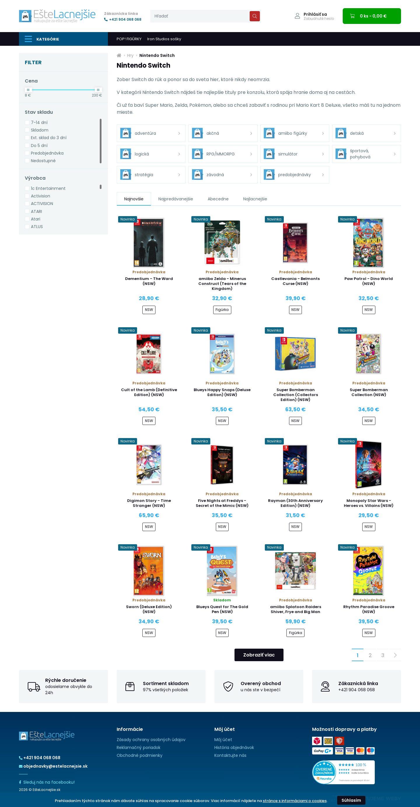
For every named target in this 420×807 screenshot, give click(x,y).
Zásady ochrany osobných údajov (151, 740)
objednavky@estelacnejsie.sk (53, 766)
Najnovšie (134, 199)
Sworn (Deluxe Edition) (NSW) (149, 609)
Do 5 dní (39, 145)
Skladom (39, 130)
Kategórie (42, 39)
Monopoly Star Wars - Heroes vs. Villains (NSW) (368, 503)
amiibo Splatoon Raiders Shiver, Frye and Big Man (295, 609)
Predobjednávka (47, 153)
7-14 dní (39, 122)
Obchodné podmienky (139, 755)
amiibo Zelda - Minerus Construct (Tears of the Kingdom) (222, 283)
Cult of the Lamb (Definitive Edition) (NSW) (149, 392)
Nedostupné (43, 161)
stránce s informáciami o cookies (295, 801)
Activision (40, 196)
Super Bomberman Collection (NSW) (369, 392)
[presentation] (205, 16)
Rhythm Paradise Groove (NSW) (368, 609)
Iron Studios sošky (164, 39)
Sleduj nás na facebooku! (47, 782)
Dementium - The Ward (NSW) (149, 281)
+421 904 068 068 (122, 19)
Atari (35, 219)
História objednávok (234, 747)
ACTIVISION (42, 203)
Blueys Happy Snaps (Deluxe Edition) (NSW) (222, 392)
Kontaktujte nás (230, 755)
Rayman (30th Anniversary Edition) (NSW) (295, 503)
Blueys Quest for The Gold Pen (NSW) (222, 609)
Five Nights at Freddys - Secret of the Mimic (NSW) (222, 503)
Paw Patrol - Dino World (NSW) (368, 281)
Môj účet (223, 740)
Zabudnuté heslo (319, 18)
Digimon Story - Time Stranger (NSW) (149, 503)
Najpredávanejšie (175, 199)
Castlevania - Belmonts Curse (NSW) (295, 281)
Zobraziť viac (259, 655)
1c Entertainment (48, 188)
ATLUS (37, 227)
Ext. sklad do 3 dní (48, 138)
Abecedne (218, 199)
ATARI (36, 211)
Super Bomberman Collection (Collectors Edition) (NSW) (295, 394)
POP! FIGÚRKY (129, 39)
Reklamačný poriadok (138, 747)
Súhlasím (351, 800)
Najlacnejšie (255, 199)
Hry (130, 55)
